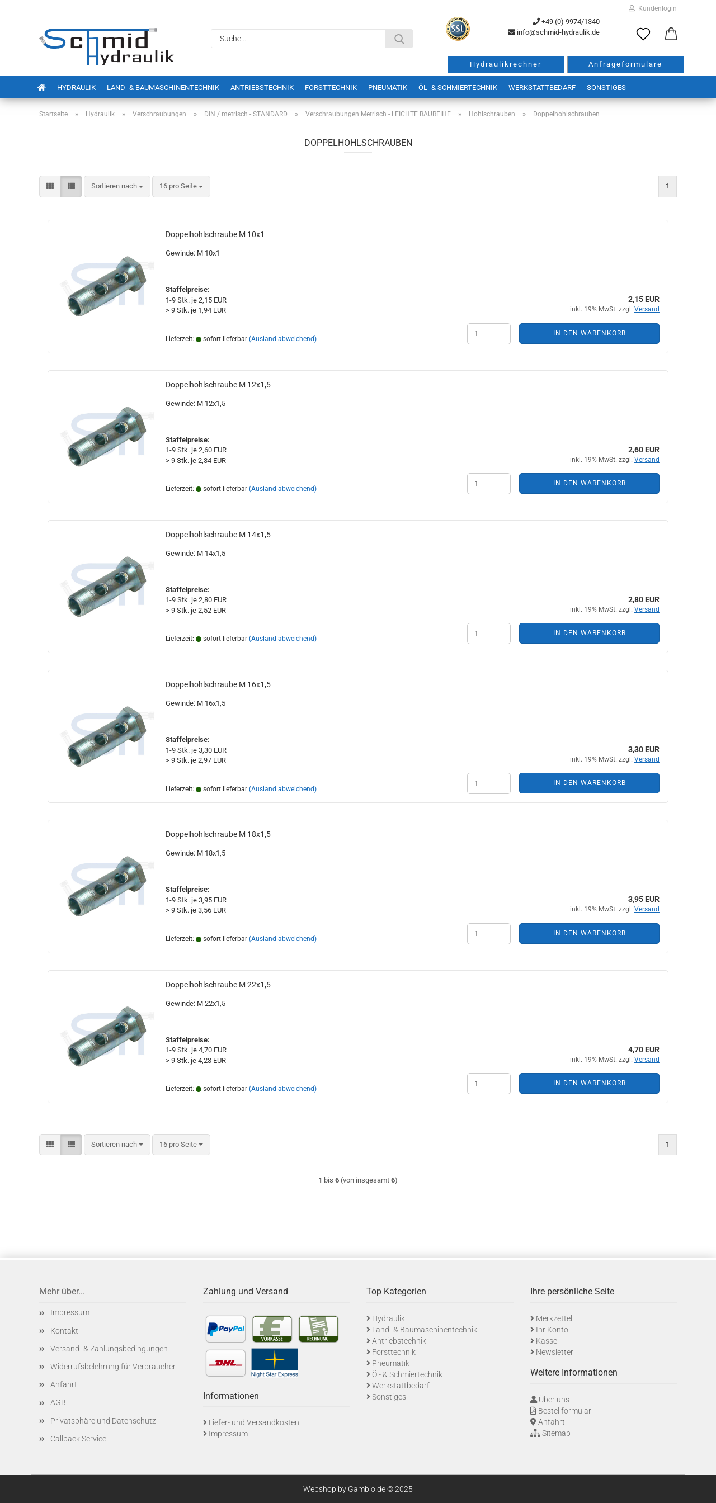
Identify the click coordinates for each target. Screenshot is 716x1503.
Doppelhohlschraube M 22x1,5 (218, 984)
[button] (671, 35)
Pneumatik (387, 87)
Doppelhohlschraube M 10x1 (215, 234)
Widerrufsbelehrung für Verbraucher (113, 1366)
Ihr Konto (552, 1329)
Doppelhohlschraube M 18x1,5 (218, 834)
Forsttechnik (331, 87)
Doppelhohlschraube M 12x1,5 (218, 384)
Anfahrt (63, 1384)
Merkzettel (554, 1318)
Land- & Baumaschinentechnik (163, 87)
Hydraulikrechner (505, 64)
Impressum (70, 1312)
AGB (58, 1402)
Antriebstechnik (262, 87)
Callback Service (78, 1438)
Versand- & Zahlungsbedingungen (109, 1348)
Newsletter (554, 1352)
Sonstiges (606, 87)
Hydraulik (76, 87)
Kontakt (64, 1330)
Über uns (554, 1399)
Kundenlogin (653, 8)
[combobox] (117, 186)
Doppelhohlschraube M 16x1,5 (218, 684)
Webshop (319, 1489)
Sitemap (556, 1433)
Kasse (546, 1340)
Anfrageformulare (625, 64)
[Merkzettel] (643, 35)
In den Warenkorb (589, 333)
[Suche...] (399, 38)
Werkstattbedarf (542, 87)
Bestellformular (564, 1410)
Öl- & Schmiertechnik (457, 87)
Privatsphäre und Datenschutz (103, 1420)
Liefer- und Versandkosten (254, 1422)
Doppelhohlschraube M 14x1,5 (218, 534)
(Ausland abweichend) (283, 339)
